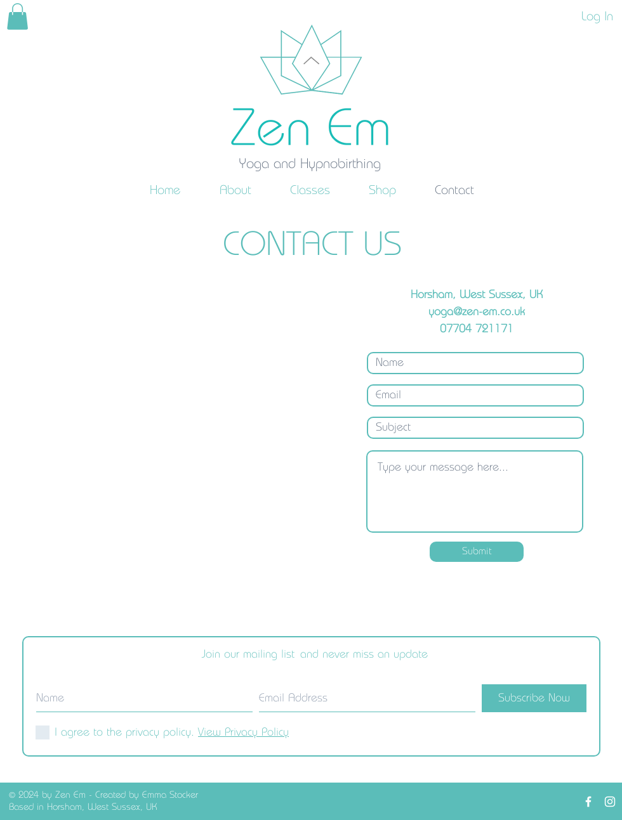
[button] (235, 190)
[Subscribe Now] (534, 698)
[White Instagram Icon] (610, 802)
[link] (17, 16)
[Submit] (477, 552)
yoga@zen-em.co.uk (476, 312)
